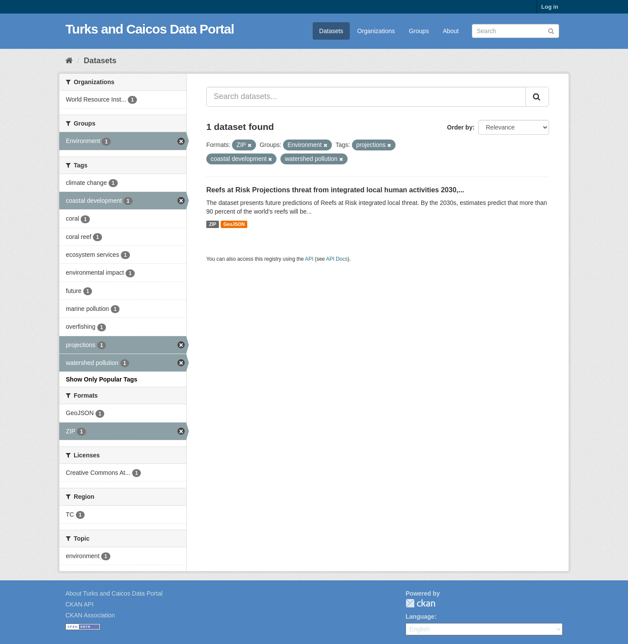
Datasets (331, 30)
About (451, 30)
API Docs (337, 259)
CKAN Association (90, 615)
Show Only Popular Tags (101, 379)
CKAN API (79, 604)
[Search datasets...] (366, 97)
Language (420, 616)
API (309, 259)
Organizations (376, 30)
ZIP (212, 224)
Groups (419, 30)
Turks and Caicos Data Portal (149, 29)
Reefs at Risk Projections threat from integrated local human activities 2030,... (335, 190)
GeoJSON (234, 224)
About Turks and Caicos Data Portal (114, 593)
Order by (459, 127)
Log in (549, 6)
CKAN (420, 603)
